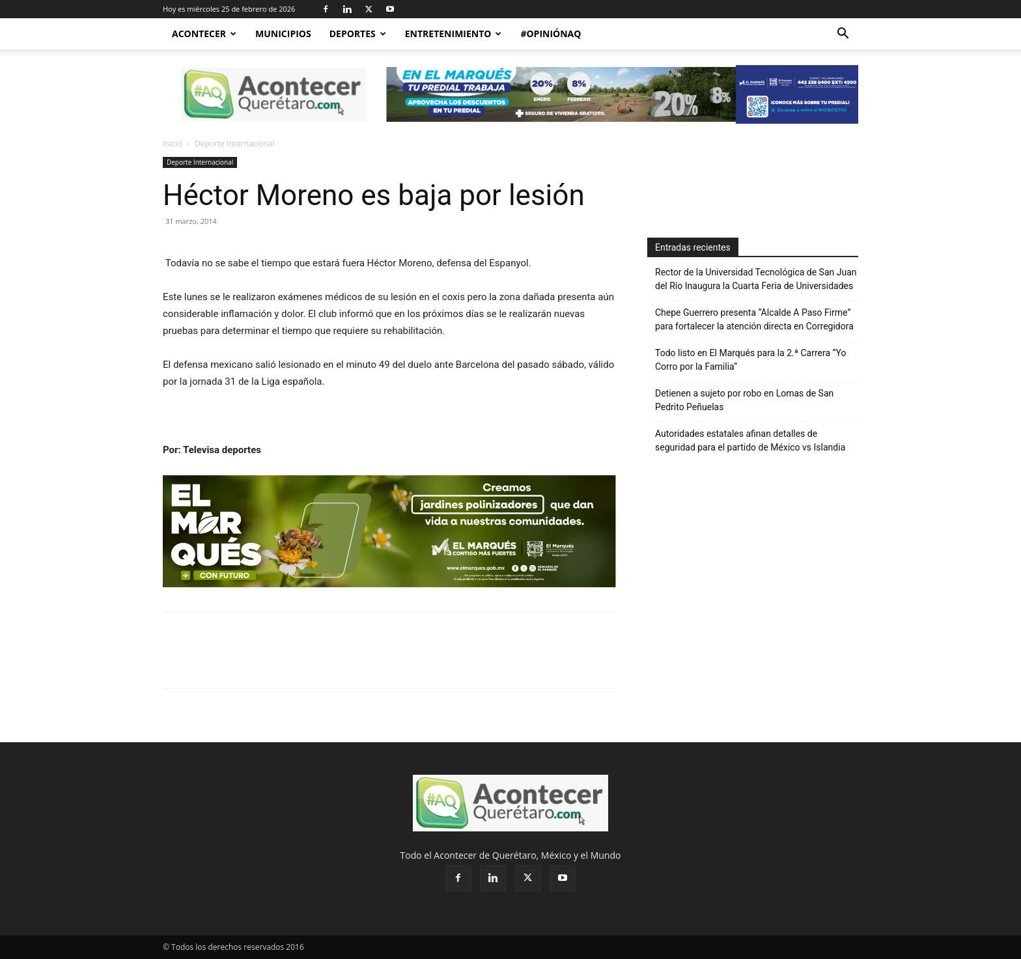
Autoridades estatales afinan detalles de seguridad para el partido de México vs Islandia (750, 440)
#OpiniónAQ (550, 33)
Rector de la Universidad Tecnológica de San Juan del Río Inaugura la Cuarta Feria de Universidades (756, 279)
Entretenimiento (453, 33)
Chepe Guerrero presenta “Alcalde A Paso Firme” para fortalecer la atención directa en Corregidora (754, 319)
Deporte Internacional (200, 162)
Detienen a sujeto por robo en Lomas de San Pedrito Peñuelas (744, 400)
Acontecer (204, 33)
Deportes (357, 33)
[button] (842, 35)
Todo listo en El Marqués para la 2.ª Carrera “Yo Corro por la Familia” (750, 360)
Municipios (283, 33)
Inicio (172, 143)
